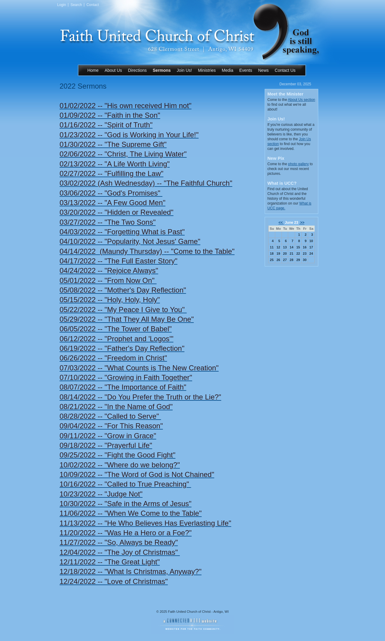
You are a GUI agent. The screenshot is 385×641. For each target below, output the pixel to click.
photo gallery (298, 164)
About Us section (301, 100)
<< (281, 222)
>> (301, 222)
